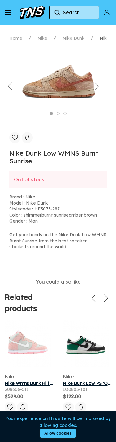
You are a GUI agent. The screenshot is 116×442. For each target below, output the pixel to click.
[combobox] (74, 12)
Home (15, 38)
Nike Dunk (73, 38)
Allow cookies (58, 433)
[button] (7, 12)
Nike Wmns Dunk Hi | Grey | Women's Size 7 (51, 383)
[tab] (51, 113)
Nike (42, 38)
